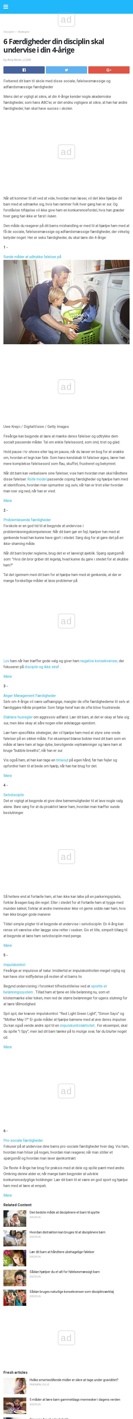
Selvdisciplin (13, 795)
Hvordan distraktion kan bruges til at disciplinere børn (67, 1232)
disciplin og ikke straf (42, 667)
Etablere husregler (18, 717)
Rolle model (37, 479)
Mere (7, 501)
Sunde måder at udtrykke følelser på (32, 257)
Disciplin (8, 31)
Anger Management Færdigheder (29, 695)
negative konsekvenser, (99, 661)
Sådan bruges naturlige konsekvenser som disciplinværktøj (72, 1292)
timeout (62, 760)
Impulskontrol (14, 965)
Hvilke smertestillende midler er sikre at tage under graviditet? (74, 1380)
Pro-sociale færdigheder (23, 1140)
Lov (6, 661)
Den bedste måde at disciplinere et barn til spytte (65, 1212)
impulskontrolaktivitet (77, 1025)
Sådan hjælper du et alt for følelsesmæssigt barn (65, 1272)
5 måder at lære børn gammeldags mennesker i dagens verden (75, 1399)
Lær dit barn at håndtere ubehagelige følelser (62, 1252)
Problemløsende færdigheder (27, 520)
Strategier (23, 31)
